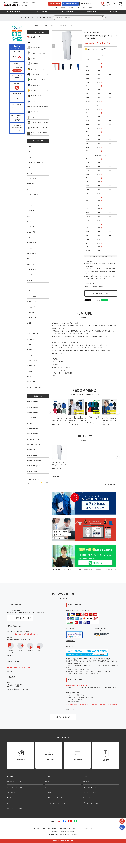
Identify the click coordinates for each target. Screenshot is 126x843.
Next (80, 46)
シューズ (31, 42)
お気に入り (102, 4)
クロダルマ (30, 210)
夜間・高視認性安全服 (33, 466)
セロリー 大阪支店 (32, 333)
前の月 (28, 483)
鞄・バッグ (32, 111)
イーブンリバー (31, 355)
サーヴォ (29, 328)
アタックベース (31, 339)
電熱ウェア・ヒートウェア (37, 127)
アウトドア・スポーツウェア (15, 787)
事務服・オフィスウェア (36, 53)
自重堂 (29, 323)
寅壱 (28, 189)
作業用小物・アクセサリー (37, 106)
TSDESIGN (30, 184)
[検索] (79, 17)
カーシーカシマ (31, 269)
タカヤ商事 (30, 312)
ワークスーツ (33, 74)
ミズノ (29, 152)
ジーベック (30, 205)
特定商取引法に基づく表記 (67, 828)
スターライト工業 (32, 360)
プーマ (29, 157)
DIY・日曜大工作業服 (33, 444)
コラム (114, 12)
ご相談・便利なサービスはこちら (63, 841)
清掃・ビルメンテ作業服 (34, 460)
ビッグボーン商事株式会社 (35, 387)
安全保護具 (32, 90)
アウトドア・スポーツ (35, 69)
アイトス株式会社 (32, 194)
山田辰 (29, 221)
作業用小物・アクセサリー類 (53, 797)
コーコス (29, 200)
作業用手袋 (32, 63)
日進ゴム (29, 280)
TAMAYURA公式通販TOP (34, 26)
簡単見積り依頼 (55, 4)
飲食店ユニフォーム (33, 450)
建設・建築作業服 (32, 401)
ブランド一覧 (71, 569)
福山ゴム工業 (31, 382)
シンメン (29, 275)
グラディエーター (32, 301)
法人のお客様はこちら (70, 4)
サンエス (29, 344)
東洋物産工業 (31, 366)
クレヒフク (30, 226)
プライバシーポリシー (85, 828)
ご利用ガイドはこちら (63, 717)
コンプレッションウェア (36, 79)
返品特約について (90, 283)
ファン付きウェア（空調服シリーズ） (56, 803)
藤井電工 (29, 376)
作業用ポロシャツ (34, 85)
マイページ (114, 4)
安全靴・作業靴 (33, 36)
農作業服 (29, 423)
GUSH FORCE (31, 253)
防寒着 (31, 58)
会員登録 (36, 828)
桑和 (28, 216)
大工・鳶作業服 (31, 418)
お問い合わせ (84, 4)
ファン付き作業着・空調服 (37, 122)
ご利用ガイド (71, 7)
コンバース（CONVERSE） (35, 162)
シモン (29, 168)
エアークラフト (31, 317)
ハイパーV (30, 285)
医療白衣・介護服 (32, 471)
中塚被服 (29, 349)
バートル (29, 173)
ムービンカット (31, 296)
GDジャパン (30, 264)
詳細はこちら (11, 655)
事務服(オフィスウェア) (14, 781)
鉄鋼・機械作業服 (32, 412)
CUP (28, 259)
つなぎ (31, 117)
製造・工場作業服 (32, 407)
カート (120, 4)
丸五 (28, 291)
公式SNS (51, 821)
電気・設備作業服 (32, 428)
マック (29, 237)
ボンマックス (31, 248)
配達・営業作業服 (32, 434)
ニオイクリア (31, 307)
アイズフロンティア (33, 178)
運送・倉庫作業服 (32, 455)
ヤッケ (31, 101)
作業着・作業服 (33, 47)
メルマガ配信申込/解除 (49, 828)
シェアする (96, 300)
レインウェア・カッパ (35, 95)
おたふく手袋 (31, 232)
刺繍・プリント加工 (60, 7)
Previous (53, 46)
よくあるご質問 (81, 7)
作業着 (45, 26)
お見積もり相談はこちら (101, 293)
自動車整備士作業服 (33, 439)
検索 (108, 4)
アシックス (30, 146)
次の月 (48, 483)
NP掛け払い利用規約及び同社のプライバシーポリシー (82, 665)
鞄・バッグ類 (87, 797)
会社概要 (90, 7)
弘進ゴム (29, 371)
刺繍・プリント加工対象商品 (37, 133)
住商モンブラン (31, 243)
